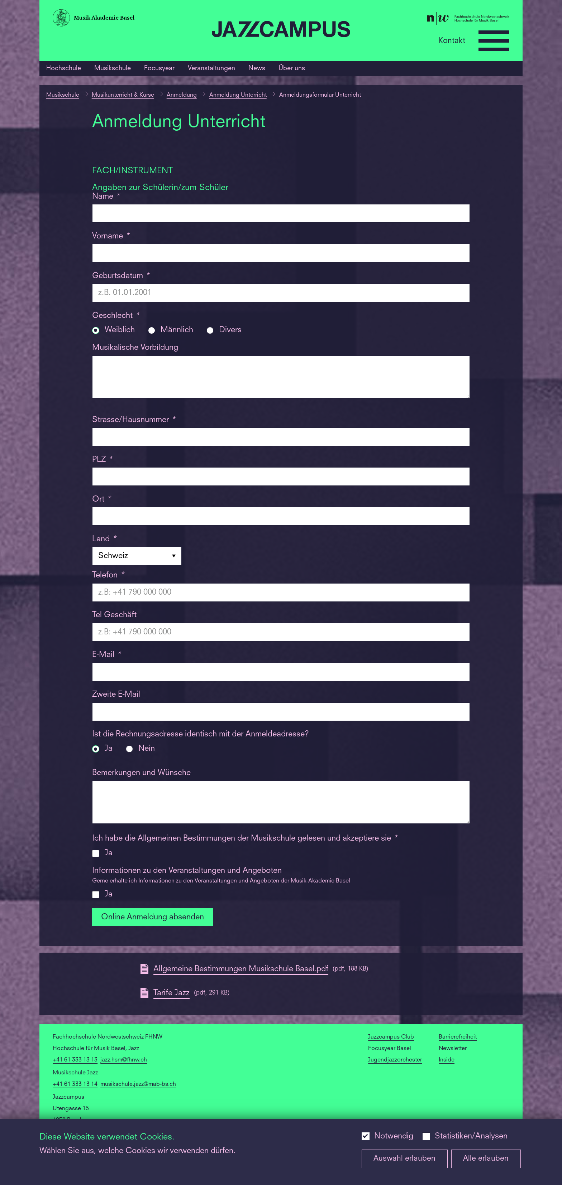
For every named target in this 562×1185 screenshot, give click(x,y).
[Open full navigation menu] (493, 41)
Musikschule (112, 68)
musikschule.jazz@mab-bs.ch (138, 1084)
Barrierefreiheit (458, 1037)
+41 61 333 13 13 (75, 1060)
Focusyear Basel (389, 1048)
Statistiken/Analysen (471, 1136)
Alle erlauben (486, 1158)
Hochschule (63, 68)
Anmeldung (182, 95)
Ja (109, 749)
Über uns (291, 68)
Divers (230, 330)
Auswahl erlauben (404, 1158)
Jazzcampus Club (391, 1037)
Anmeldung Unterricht (238, 95)
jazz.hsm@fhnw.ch (123, 1060)
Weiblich (120, 330)
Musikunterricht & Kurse (123, 95)
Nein (146, 749)
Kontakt (451, 40)
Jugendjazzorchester (395, 1060)
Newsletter (453, 1048)
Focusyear (159, 68)
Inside (446, 1060)
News (256, 68)
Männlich (177, 330)
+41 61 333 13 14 (75, 1084)
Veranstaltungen (211, 68)
